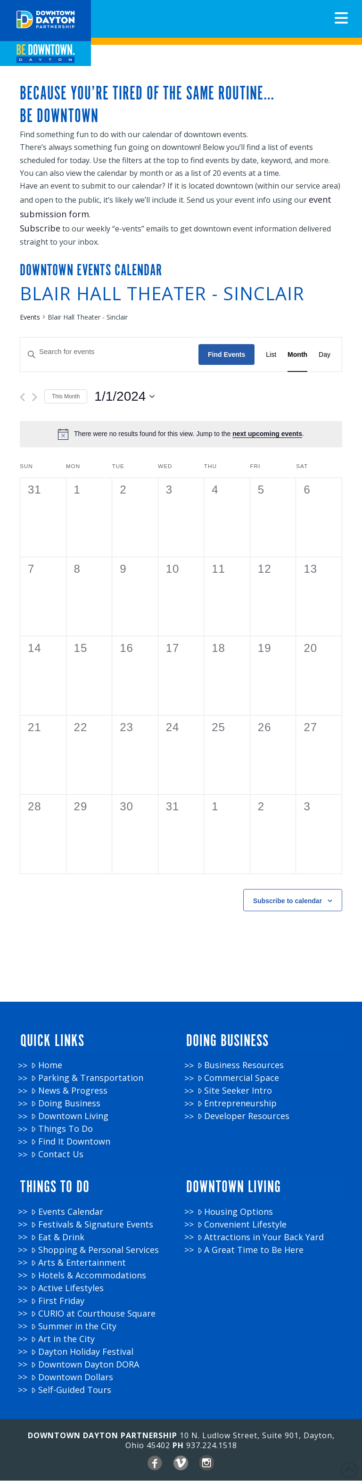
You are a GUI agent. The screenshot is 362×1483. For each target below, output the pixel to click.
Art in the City (62, 1341)
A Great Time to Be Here (250, 1252)
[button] (341, 17)
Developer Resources (243, 1122)
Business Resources (240, 1071)
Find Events (226, 364)
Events (30, 326)
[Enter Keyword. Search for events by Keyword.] (109, 362)
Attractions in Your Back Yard (260, 1239)
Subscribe (40, 232)
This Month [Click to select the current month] (66, 406)
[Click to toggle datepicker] (124, 406)
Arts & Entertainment (78, 1265)
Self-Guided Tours (71, 1392)
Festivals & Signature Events (92, 1226)
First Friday (57, 1303)
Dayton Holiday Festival (82, 1354)
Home (46, 1071)
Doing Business (65, 1109)
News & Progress (69, 1097)
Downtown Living (69, 1122)
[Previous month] (22, 407)
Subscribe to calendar (287, 911)
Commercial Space (238, 1084)
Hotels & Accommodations (88, 1277)
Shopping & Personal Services (94, 1252)
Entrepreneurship (237, 1109)
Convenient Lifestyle (242, 1226)
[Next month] (34, 407)
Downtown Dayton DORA (85, 1366)
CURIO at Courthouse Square (93, 1315)
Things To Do (61, 1135)
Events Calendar (67, 1214)
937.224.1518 (211, 1447)
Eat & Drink (57, 1239)
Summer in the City (73, 1328)
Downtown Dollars (72, 1379)
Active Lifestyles (67, 1290)
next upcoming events (267, 444)
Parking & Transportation (87, 1084)
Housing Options (235, 1214)
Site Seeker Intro (234, 1097)
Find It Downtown (70, 1148)
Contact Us (57, 1160)
